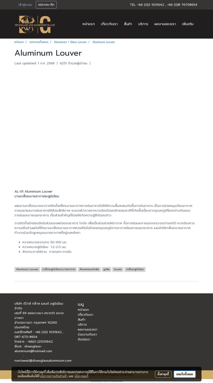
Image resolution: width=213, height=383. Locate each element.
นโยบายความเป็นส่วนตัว (54, 376)
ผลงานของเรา (165, 24)
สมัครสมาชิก (46, 5)
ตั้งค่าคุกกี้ (163, 374)
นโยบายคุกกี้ (81, 376)
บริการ (143, 24)
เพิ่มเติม (188, 24)
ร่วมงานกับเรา (87, 334)
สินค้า (81, 319)
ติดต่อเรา (84, 339)
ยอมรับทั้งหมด (184, 374)
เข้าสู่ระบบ (25, 5)
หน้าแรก (89, 24)
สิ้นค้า (128, 24)
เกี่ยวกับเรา (109, 24)
